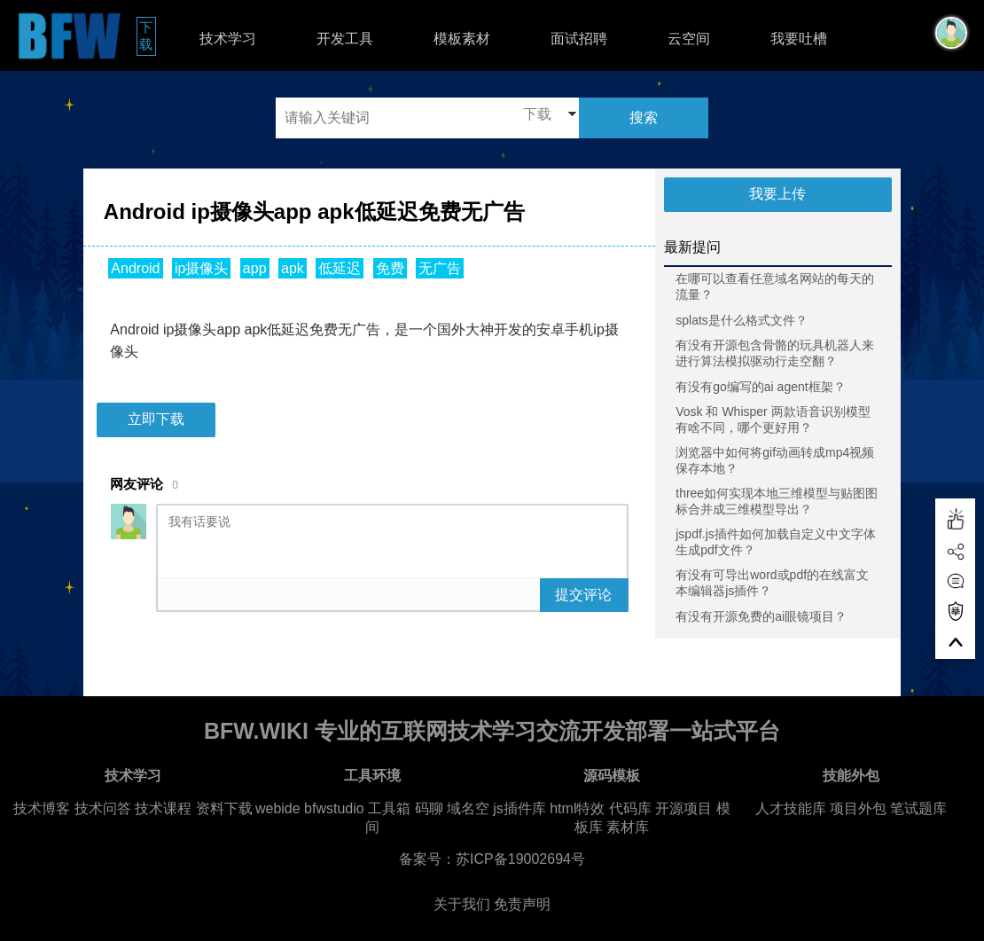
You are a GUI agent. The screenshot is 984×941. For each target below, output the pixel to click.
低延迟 (339, 268)
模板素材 (461, 38)
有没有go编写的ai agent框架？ (760, 387)
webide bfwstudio (311, 808)
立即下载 (156, 419)
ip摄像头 (201, 268)
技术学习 (227, 38)
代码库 (630, 808)
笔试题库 (918, 808)
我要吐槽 (798, 38)
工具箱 (389, 808)
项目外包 (858, 808)
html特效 (577, 808)
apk (292, 268)
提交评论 (583, 594)
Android (135, 268)
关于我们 (461, 904)
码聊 (429, 808)
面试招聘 (579, 38)
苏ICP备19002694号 (520, 859)
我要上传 (777, 193)
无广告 (439, 268)
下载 (147, 35)
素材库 (627, 827)
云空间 (689, 38)
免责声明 (522, 904)
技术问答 (102, 808)
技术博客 (41, 808)
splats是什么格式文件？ (742, 320)
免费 (390, 268)
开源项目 (683, 808)
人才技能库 (790, 808)
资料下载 (224, 808)
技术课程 (163, 808)
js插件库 (519, 808)
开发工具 (344, 38)
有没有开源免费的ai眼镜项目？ (761, 616)
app (255, 268)
